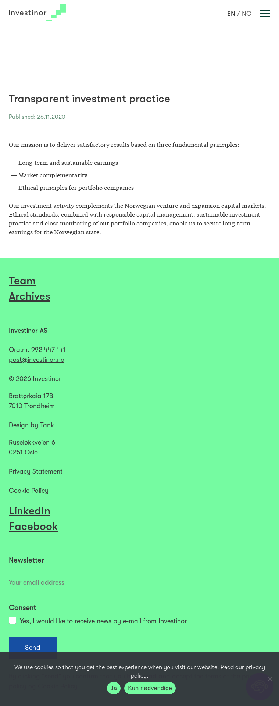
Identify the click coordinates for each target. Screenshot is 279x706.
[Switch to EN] (231, 14)
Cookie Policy (29, 490)
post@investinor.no (36, 359)
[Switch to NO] (246, 14)
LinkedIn (29, 510)
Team (22, 280)
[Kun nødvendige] (269, 678)
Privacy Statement (35, 471)
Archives (29, 296)
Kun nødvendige (150, 688)
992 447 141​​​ (48, 349)
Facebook (33, 526)
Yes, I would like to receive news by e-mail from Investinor (98, 621)
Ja (114, 688)
